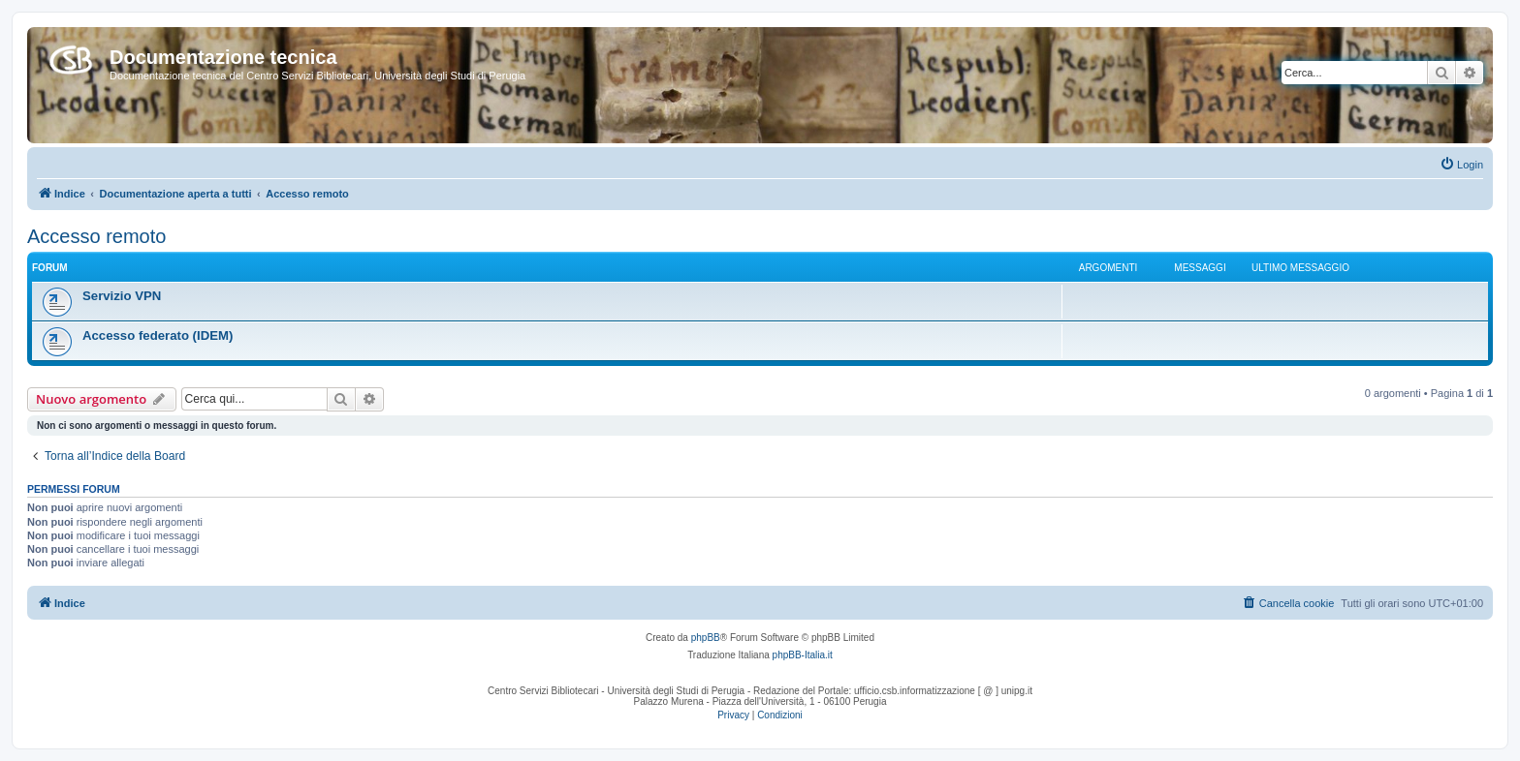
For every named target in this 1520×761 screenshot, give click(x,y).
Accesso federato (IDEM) (157, 335)
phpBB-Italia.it (803, 655)
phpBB (705, 637)
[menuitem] (1461, 164)
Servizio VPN (121, 296)
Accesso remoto (96, 236)
